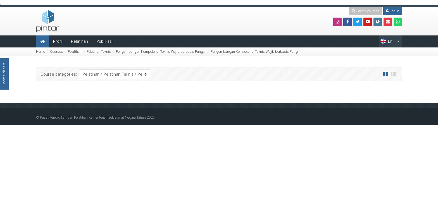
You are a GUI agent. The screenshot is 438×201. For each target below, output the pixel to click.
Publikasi (104, 41)
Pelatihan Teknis (99, 51)
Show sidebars (4, 74)
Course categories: (59, 74)
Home (40, 51)
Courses (56, 51)
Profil (58, 41)
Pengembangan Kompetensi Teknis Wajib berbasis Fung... (161, 51)
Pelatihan (79, 41)
